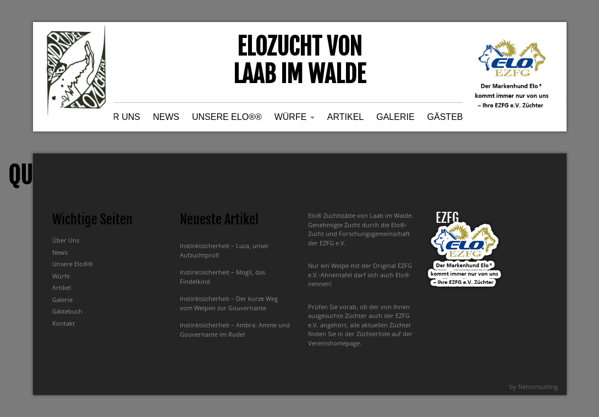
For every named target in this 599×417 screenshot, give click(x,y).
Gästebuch (454, 117)
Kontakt (63, 323)
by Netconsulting (533, 386)
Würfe (294, 117)
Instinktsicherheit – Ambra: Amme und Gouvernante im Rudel (235, 329)
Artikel (345, 117)
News (166, 117)
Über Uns (117, 117)
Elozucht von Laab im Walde (299, 60)
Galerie (395, 117)
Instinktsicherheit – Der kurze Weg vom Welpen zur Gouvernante (229, 303)
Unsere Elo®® (227, 117)
